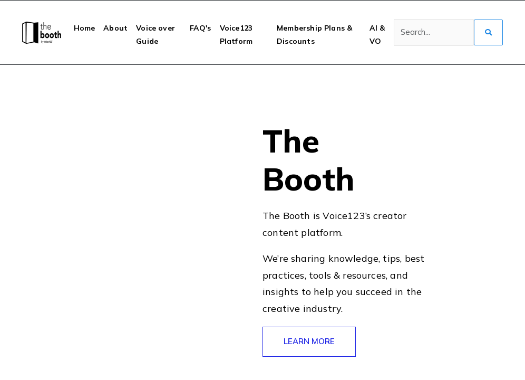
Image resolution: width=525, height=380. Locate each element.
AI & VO (377, 34)
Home (84, 28)
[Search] (434, 32)
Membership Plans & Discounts (314, 34)
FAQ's (200, 28)
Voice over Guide (155, 34)
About (115, 28)
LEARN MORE (309, 341)
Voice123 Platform (236, 34)
